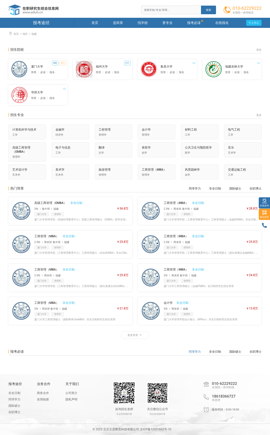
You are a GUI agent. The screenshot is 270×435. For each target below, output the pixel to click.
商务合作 (43, 393)
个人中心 (254, 22)
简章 (33, 72)
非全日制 (215, 188)
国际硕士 (235, 188)
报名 (52, 72)
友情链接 (43, 399)
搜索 (208, 9)
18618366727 (224, 396)
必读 (43, 72)
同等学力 (195, 188)
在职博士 (256, 188)
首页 (13, 33)
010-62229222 (224, 383)
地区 (25, 33)
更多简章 (135, 335)
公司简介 (71, 393)
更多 (259, 49)
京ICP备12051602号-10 (155, 429)
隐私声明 (71, 399)
